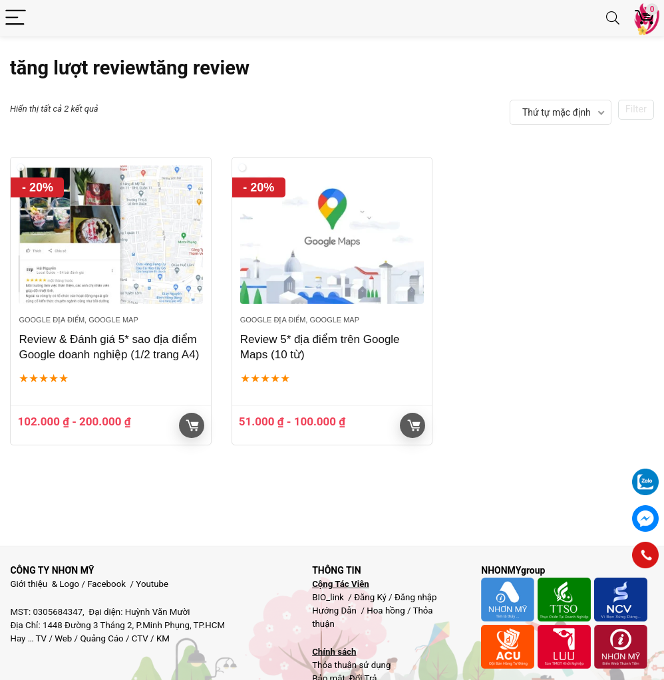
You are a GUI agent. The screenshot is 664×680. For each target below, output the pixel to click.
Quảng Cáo (101, 638)
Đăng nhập (416, 597)
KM (163, 638)
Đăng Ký (371, 597)
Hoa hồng (386, 611)
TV (40, 638)
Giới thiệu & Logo (44, 584)
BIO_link (329, 597)
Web (63, 638)
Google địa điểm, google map (78, 320)
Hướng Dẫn (335, 611)
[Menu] (16, 18)
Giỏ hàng (192, 425)
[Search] (613, 18)
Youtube (152, 584)
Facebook (106, 584)
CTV (140, 638)
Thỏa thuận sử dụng (351, 665)
